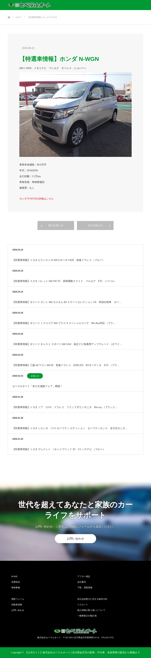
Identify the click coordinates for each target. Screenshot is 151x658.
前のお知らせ (55, 225)
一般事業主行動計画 (87, 616)
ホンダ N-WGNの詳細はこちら (36, 198)
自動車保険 (16, 604)
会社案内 (81, 582)
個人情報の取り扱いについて (91, 610)
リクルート (82, 604)
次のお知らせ (95, 225)
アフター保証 (83, 576)
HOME (14, 576)
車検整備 (15, 587)
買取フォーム (17, 599)
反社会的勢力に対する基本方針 (92, 599)
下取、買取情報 (84, 587)
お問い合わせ (75, 538)
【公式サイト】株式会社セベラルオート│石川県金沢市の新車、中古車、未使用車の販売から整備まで (82, 652)
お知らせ (35, 376)
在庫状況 (15, 582)
